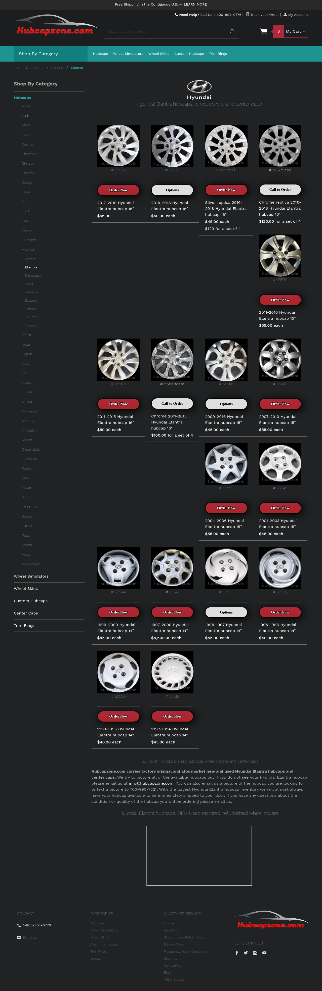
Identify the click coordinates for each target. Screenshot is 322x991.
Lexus (26, 383)
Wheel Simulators (128, 54)
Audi (25, 116)
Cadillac (28, 144)
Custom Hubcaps (189, 54)
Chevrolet (29, 154)
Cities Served (174, 979)
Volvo (26, 554)
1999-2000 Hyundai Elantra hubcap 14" (116, 627)
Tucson (30, 325)
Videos (96, 958)
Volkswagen (31, 564)
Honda (27, 230)
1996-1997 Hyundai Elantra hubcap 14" (223, 627)
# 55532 (280, 570)
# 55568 (118, 362)
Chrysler (28, 163)
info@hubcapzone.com (151, 783)
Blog (167, 972)
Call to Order (280, 189)
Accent (30, 259)
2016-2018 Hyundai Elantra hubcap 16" (169, 205)
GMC (25, 221)
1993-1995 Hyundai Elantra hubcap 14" (115, 732)
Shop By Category (38, 53)
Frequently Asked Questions (185, 951)
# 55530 (118, 674)
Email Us (30, 937)
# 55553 (226, 466)
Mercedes (29, 411)
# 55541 (172, 570)
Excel (29, 284)
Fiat (24, 202)
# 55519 (172, 674)
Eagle (26, 192)
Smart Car (30, 507)
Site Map (170, 958)
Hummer (29, 240)
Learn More (195, 4)
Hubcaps (100, 54)
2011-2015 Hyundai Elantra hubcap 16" (115, 419)
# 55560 (280, 362)
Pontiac (27, 468)
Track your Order (262, 15)
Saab (26, 478)
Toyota (27, 545)
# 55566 (226, 362)
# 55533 (226, 570)
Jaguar (27, 354)
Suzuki (27, 526)
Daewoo (28, 173)
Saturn (27, 488)
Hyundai (57, 68)
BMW (26, 125)
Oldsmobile (31, 449)
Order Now (118, 190)
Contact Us (172, 965)
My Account (296, 15)
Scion (26, 497)
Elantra (31, 267)
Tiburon (30, 317)
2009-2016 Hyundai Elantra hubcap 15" (224, 419)
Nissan (27, 440)
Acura (26, 106)
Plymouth (29, 459)
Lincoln (27, 392)
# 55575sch (226, 148)
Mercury (28, 421)
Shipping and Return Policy (185, 937)
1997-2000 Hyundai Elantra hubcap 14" (170, 627)
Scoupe (31, 300)
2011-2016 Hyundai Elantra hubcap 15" (277, 315)
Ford (25, 211)
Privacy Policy (174, 944)
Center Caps (26, 613)
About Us (171, 930)
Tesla (26, 535)
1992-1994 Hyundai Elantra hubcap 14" (169, 732)
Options (172, 190)
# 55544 (118, 570)
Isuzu (26, 344)
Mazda (27, 402)
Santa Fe (31, 292)
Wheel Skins (158, 54)
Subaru (27, 516)
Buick (26, 135)
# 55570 (280, 258)
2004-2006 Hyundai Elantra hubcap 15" (224, 523)
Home (19, 68)
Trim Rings (218, 54)
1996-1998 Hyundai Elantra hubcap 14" (277, 627)
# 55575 (172, 148)
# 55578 (118, 148)
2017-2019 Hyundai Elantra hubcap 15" (115, 205)
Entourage (33, 275)
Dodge (27, 182)
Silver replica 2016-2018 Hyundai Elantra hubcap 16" (226, 208)
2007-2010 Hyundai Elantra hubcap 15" (278, 419)
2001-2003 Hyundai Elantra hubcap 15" (278, 523)
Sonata (30, 309)
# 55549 (280, 466)
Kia (24, 373)
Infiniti (26, 335)
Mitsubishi (29, 430)
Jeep (25, 363)
